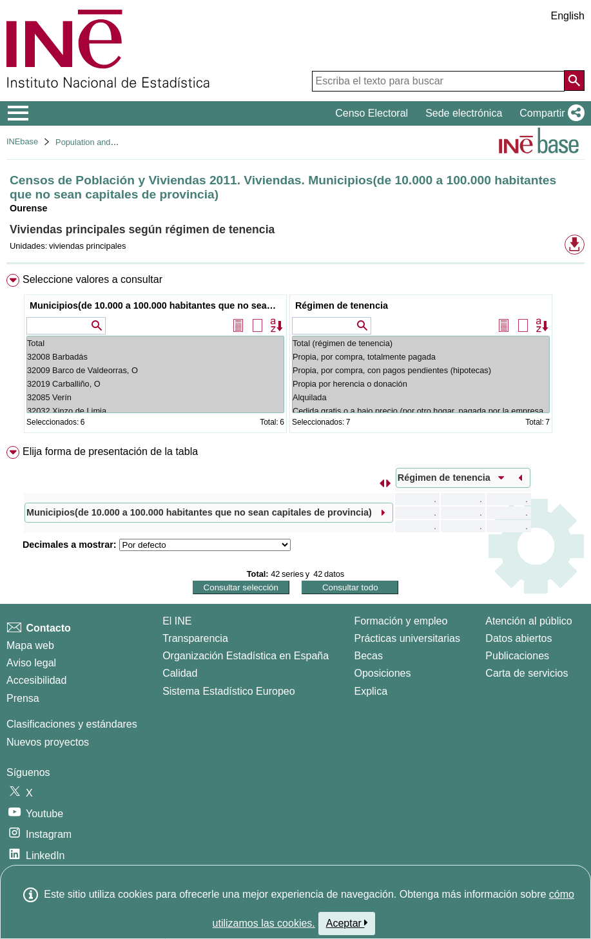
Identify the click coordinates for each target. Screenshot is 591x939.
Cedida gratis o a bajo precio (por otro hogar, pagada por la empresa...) (421, 411)
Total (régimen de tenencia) (421, 343)
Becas (368, 655)
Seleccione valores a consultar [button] (92, 279)
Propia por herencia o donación (421, 384)
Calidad (179, 673)
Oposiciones (382, 673)
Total (155, 343)
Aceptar (347, 923)
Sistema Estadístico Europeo (228, 691)
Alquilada (421, 397)
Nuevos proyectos (47, 742)
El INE (176, 620)
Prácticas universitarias (407, 638)
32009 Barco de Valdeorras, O (155, 370)
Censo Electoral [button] (371, 113)
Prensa (22, 698)
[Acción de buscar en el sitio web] (574, 80)
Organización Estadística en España (245, 655)
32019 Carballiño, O (155, 384)
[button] (549, 113)
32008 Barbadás (155, 356)
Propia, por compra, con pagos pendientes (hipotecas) (421, 370)
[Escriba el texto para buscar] (438, 81)
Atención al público (528, 620)
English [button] (568, 15)
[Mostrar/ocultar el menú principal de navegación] (18, 113)
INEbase (22, 141)
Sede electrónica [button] (463, 113)
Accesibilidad (36, 680)
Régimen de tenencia (341, 305)
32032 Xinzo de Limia (155, 411)
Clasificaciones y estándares (71, 724)
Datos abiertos (518, 638)
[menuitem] (295, 356)
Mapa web (30, 645)
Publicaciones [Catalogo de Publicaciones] (517, 655)
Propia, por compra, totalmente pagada (421, 356)
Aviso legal (31, 662)
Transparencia (195, 638)
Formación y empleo (400, 620)
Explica (370, 691)
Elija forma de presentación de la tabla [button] (110, 451)
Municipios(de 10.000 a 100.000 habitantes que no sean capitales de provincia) (157, 305)
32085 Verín (155, 397)
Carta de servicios (526, 673)
